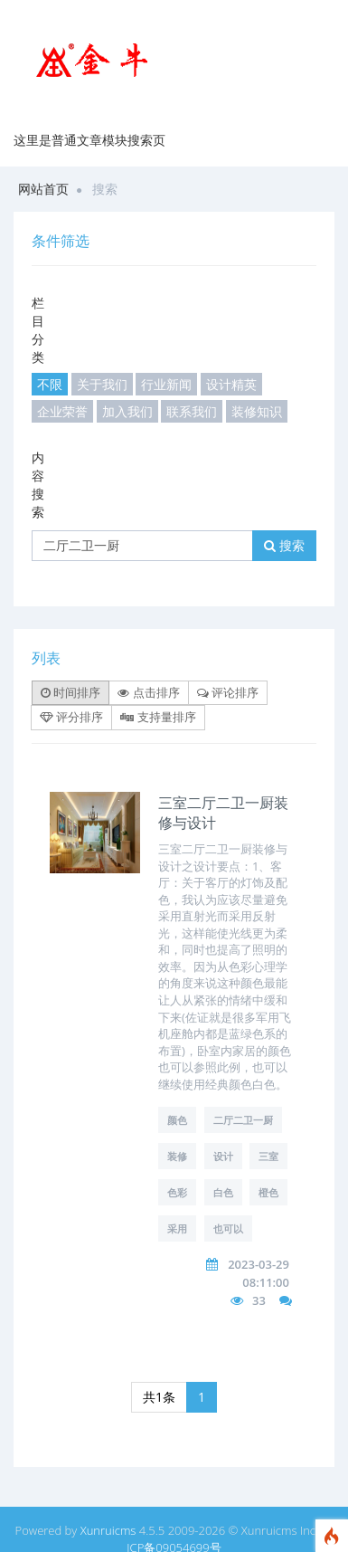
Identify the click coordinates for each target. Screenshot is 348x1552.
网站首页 (43, 188)
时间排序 (70, 692)
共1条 (159, 1396)
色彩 (177, 1192)
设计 (223, 1156)
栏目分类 (38, 330)
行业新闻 (166, 384)
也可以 (228, 1228)
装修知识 (256, 411)
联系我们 (191, 411)
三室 (268, 1156)
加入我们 (127, 411)
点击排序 (148, 692)
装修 (177, 1156)
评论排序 (228, 692)
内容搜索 (38, 484)
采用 (177, 1228)
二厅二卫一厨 (243, 1120)
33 (259, 1300)
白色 (223, 1192)
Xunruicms (108, 1530)
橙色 (268, 1192)
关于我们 (102, 384)
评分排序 (71, 717)
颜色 (177, 1120)
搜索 (284, 545)
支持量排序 (157, 717)
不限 (49, 384)
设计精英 (231, 384)
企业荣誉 (62, 411)
